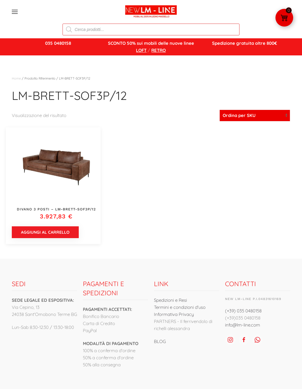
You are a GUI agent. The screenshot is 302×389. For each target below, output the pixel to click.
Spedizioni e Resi (170, 300)
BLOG (160, 341)
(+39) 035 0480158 (243, 311)
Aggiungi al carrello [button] (45, 232)
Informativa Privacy (174, 314)
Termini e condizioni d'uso (180, 307)
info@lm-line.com (242, 325)
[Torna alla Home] (151, 12)
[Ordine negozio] (254, 115)
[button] (15, 12)
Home (16, 78)
